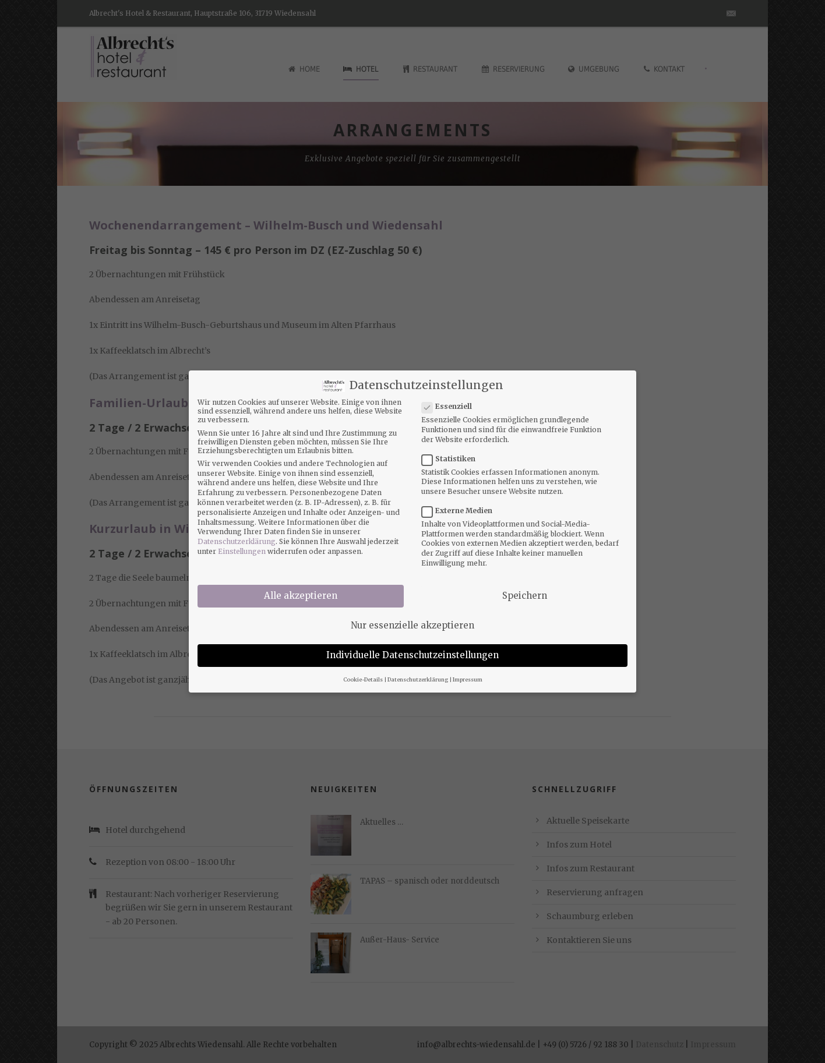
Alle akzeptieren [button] (300, 589)
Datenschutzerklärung (237, 535)
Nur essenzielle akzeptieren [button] (412, 618)
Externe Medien (461, 504)
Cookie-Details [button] (363, 672)
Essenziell (451, 399)
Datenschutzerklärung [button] (417, 672)
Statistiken (453, 451)
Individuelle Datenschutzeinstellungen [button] (412, 648)
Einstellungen (242, 545)
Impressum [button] (467, 672)
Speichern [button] (524, 589)
